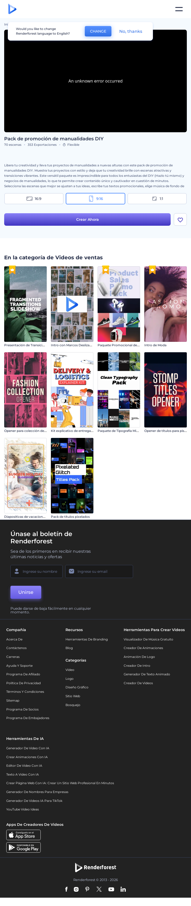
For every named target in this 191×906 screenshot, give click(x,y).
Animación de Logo (139, 657)
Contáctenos (16, 648)
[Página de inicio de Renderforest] (12, 9)
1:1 (157, 199)
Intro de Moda (155, 345)
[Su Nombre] (36, 571)
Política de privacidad (23, 683)
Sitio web (72, 696)
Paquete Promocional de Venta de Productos (133, 345)
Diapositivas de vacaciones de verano (33, 517)
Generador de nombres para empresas (37, 792)
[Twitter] (99, 889)
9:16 (95, 199)
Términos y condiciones (25, 692)
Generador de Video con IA (27, 748)
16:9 (33, 199)
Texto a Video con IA (22, 774)
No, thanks (130, 31)
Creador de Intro (137, 666)
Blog (69, 648)
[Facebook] (66, 889)
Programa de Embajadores (27, 718)
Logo (69, 679)
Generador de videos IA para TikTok (34, 801)
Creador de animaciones (143, 648)
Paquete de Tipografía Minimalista (124, 431)
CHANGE (98, 31)
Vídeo (69, 670)
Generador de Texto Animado (147, 674)
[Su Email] (99, 571)
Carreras (13, 657)
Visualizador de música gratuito (148, 639)
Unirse (25, 592)
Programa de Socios (22, 709)
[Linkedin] (123, 889)
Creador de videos (138, 683)
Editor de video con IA (24, 765)
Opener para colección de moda (29, 431)
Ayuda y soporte (19, 666)
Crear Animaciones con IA (27, 757)
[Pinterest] (87, 889)
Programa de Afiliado (23, 674)
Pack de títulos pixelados (70, 517)
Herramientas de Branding (86, 639)
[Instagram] (76, 889)
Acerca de (14, 639)
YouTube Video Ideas (22, 809)
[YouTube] (111, 889)
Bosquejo (72, 705)
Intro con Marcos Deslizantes (73, 345)
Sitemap (12, 700)
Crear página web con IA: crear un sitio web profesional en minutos (60, 783)
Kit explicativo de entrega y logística (79, 431)
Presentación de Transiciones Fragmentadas (39, 345)
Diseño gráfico (76, 687)
